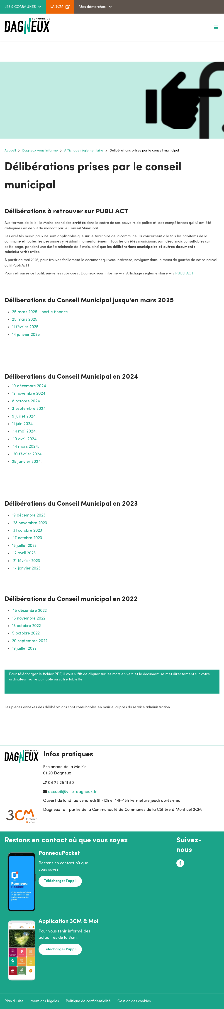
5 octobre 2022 (26, 633)
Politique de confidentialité (88, 1001)
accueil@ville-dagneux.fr (72, 792)
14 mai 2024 (24, 431)
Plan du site (14, 1001)
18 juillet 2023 (24, 546)
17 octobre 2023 (27, 538)
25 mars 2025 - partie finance (40, 312)
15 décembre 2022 (29, 611)
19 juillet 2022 (24, 648)
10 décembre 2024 (29, 386)
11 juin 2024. (23, 424)
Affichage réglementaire (83, 150)
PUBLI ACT (184, 273)
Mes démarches (93, 7)
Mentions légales (44, 1001)
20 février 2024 (27, 454)
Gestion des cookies (134, 1001)
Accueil (10, 150)
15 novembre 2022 (28, 618)
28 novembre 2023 (30, 523)
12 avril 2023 (24, 553)
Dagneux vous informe (40, 150)
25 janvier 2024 (26, 462)
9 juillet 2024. (24, 416)
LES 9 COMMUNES (20, 7)
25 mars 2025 (24, 319)
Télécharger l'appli (60, 881)
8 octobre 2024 (26, 401)
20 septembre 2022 (29, 641)
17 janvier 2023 (26, 568)
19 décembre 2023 (29, 515)
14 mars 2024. (26, 446)
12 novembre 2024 (28, 394)
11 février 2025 (25, 327)
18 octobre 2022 (26, 626)
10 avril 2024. (25, 439)
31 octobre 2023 (27, 531)
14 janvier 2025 (26, 335)
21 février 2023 (26, 561)
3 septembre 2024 (29, 409)
